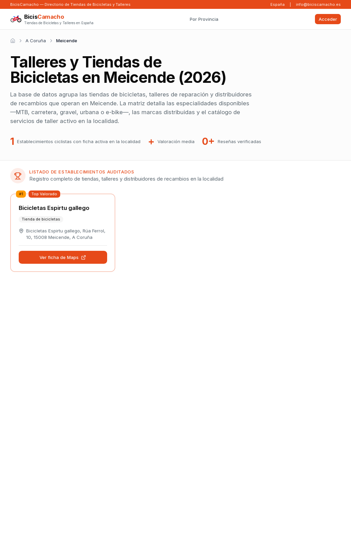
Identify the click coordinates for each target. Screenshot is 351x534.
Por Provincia (204, 19)
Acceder (328, 19)
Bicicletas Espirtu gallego (54, 207)
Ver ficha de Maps (62, 257)
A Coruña (36, 40)
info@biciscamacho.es (318, 4)
